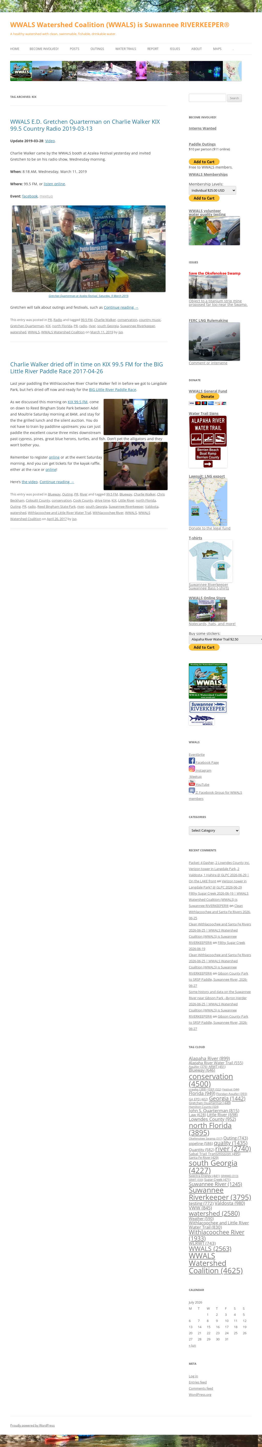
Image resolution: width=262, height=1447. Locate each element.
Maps (217, 49)
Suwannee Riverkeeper (137, 326)
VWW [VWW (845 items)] (200, 1208)
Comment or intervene (214, 361)
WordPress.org (200, 1394)
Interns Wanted (202, 128)
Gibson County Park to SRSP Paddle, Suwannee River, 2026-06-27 (218, 979)
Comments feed (201, 1388)
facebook (30, 196)
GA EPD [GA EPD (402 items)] (198, 1099)
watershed (18, 332)
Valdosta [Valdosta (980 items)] (230, 1203)
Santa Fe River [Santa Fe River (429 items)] (204, 1157)
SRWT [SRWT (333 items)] (196, 1180)
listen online (54, 183)
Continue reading (121, 307)
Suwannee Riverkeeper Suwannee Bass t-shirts (211, 584)
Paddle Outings (202, 144)
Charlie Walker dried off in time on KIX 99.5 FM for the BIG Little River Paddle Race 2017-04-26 (86, 367)
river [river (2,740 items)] (233, 1148)
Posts (74, 49)
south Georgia (108, 326)
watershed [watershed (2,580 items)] (214, 1213)
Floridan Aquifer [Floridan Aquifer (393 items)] (231, 1094)
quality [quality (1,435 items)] (230, 1142)
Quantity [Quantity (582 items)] (201, 1149)
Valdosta (151, 506)
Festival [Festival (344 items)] (230, 1089)
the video (30, 481)
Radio (57, 319)
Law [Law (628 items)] (197, 1115)
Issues (175, 49)
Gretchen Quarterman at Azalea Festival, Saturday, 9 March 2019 (88, 296)
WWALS (34, 332)
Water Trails (125, 49)
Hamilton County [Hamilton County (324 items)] (204, 1107)
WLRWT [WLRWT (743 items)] (202, 1243)
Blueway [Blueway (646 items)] (202, 1070)
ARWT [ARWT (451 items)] (217, 1066)
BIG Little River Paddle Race (112, 389)
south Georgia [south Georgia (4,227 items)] (213, 1166)
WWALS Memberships (208, 174)
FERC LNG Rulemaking (208, 320)
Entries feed (198, 1382)
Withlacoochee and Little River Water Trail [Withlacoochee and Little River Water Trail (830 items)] (219, 1224)
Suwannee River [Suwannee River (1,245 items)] (215, 1183)
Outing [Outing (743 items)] (235, 1138)
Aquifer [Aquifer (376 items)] (198, 1066)
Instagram (200, 770)
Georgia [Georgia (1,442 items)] (227, 1098)
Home (14, 49)
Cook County (83, 500)
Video (50, 140)
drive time (102, 500)
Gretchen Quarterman (27, 326)
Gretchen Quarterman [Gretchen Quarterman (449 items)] (210, 1103)
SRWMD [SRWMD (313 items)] (229, 1176)
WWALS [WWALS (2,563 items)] (210, 1248)
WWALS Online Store (207, 597)
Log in (193, 1376)
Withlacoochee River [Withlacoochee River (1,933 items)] (216, 1235)
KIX (48, 326)
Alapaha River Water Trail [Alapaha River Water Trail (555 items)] (216, 1062)
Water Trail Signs (204, 413)
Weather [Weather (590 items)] (201, 1218)
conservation (127, 319)
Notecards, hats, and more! (212, 622)
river (92, 326)
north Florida (62, 326)
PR (50, 319)
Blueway (54, 494)
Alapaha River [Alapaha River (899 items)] (209, 1058)
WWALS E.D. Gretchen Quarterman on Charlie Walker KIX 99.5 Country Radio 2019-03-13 (85, 125)
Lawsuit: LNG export (207, 476)
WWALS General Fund (208, 391)
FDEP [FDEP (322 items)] (214, 1089)
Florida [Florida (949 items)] (202, 1093)
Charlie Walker (105, 319)
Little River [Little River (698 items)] (222, 1115)
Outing (67, 494)
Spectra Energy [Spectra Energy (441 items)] (204, 1175)
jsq (120, 332)
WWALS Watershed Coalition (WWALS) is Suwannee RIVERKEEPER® (120, 24)
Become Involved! (44, 49)
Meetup (195, 776)
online (54, 457)
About (196, 49)
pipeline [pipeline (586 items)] (201, 1143)
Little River (126, 500)
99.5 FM (87, 319)
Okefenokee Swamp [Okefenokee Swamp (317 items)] (205, 1138)
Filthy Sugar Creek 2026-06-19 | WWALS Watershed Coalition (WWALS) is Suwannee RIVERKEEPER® (218, 899)
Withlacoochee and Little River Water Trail (59, 512)
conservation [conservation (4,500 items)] (211, 1080)
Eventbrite (197, 754)
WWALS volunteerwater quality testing (207, 212)
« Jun (192, 1345)
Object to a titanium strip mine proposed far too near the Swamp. (218, 301)
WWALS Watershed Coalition (63, 332)
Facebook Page (204, 762)
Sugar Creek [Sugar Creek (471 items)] (217, 1179)
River (84, 494)
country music (150, 319)
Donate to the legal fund (210, 526)
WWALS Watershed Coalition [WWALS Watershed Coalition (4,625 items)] (216, 1263)
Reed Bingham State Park (56, 506)
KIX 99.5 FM (78, 401)
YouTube (199, 784)
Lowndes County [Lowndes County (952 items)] (212, 1119)
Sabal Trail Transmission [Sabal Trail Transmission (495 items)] (214, 1153)
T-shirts (195, 537)
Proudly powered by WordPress (32, 1425)
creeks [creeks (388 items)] (197, 1089)
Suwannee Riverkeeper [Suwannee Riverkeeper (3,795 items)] (220, 1193)
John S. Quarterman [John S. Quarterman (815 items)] (214, 1110)
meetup (46, 196)
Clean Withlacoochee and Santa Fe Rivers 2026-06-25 (220, 911)
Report (153, 49)
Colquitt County (38, 500)
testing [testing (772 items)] (201, 1203)
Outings (97, 49)
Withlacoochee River (108, 512)
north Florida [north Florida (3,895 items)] (210, 1128)
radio (83, 326)
